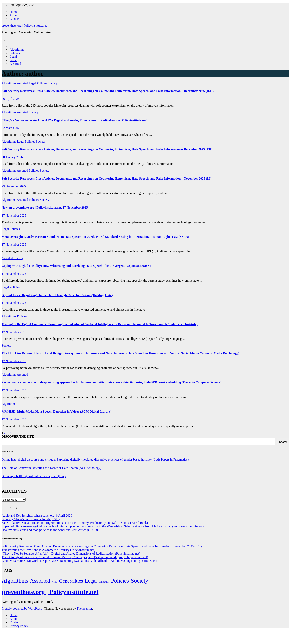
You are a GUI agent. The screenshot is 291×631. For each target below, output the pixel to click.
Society (14, 60)
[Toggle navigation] (3, 40)
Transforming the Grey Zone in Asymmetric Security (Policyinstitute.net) (48, 550)
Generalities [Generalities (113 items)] (71, 581)
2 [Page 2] (5, 433)
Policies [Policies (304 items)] (120, 581)
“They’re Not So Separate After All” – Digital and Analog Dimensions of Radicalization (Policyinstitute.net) (74, 120)
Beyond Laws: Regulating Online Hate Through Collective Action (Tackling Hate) (57, 295)
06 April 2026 (10, 98)
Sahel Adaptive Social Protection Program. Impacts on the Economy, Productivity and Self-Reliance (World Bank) (75, 522)
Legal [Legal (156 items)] (91, 581)
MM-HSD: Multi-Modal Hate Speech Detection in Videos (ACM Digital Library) (56, 411)
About (14, 15)
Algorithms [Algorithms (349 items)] (15, 581)
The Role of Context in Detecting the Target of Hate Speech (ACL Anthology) (51, 468)
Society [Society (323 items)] (139, 581)
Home (13, 11)
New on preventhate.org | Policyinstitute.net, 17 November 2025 (45, 207)
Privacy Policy (19, 626)
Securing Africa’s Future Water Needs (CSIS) (31, 519)
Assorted (15, 63)
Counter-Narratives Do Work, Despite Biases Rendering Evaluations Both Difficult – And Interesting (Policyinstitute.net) (79, 560)
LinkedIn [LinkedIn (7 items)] (104, 581)
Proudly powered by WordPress (22, 608)
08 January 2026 (12, 157)
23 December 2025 (14, 186)
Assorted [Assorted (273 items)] (40, 581)
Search (283, 441)
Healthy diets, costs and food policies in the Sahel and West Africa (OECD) (50, 530)
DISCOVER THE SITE (18, 436)
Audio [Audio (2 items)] (54, 582)
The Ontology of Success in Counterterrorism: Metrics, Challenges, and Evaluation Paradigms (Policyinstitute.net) (75, 557)
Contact (15, 18)
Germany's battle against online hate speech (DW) (34, 476)
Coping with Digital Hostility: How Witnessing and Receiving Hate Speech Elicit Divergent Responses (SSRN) (76, 265)
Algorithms (17, 49)
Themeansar (84, 608)
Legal (13, 56)
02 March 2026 (11, 128)
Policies (15, 53)
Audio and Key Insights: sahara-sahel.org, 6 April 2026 (37, 515)
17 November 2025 (14, 215)
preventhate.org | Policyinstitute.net (24, 25)
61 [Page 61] (12, 433)
